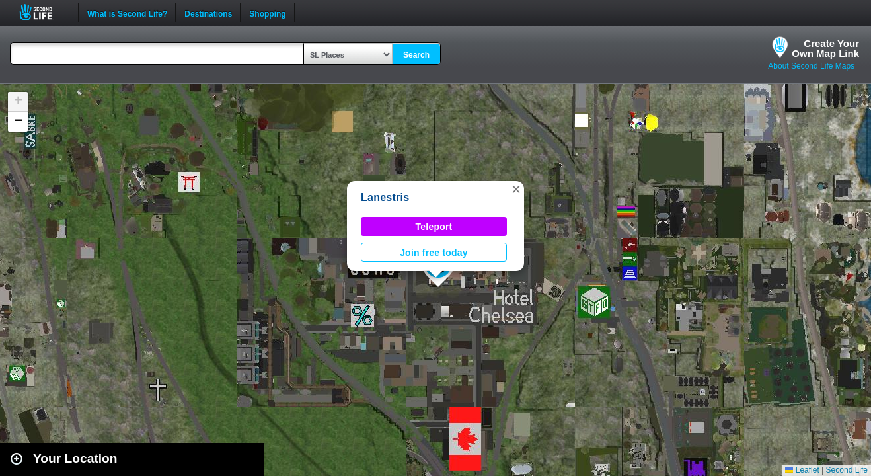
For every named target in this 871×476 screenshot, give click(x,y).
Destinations (208, 12)
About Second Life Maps (811, 66)
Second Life (43, 12)
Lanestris (385, 197)
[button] (516, 189)
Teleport (434, 226)
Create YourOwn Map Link (825, 48)
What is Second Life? (127, 12)
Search (416, 55)
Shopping (267, 12)
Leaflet (802, 470)
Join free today (434, 252)
